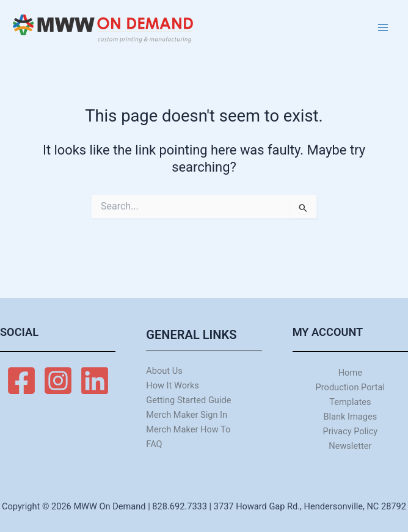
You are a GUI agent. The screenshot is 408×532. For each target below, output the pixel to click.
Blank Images (350, 416)
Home (350, 372)
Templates (350, 401)
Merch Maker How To (188, 429)
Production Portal (350, 387)
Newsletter (350, 445)
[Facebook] (21, 380)
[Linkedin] (94, 380)
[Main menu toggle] (383, 27)
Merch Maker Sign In (186, 414)
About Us (164, 370)
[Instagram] (58, 380)
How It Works (172, 385)
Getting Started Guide (188, 400)
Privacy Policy (349, 431)
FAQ (154, 444)
